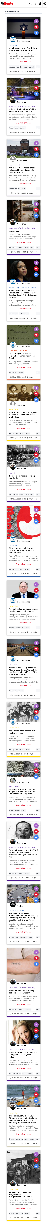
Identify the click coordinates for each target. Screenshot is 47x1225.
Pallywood (17, 786)
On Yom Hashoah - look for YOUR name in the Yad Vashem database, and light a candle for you (23, 853)
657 (23, 377)
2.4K (23, 941)
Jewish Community (20, 165)
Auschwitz (13, 189)
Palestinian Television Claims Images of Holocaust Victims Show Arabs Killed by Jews (22, 791)
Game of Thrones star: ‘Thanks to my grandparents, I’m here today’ (22, 1054)
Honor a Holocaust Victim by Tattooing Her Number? (21, 991)
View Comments (23, 62)
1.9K (24, 1218)
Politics (11, 45)
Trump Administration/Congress (25, 288)
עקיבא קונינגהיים (23, 782)
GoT (23, 1073)
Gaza (11, 128)
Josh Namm (21, 102)
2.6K (23, 1014)
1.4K (23, 574)
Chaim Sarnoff (22, 405)
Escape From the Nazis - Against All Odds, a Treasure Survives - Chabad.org (23, 414)
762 (23, 438)
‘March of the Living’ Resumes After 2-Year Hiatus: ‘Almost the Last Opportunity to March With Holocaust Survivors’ (23, 671)
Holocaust (23, 67)
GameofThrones (15, 1073)
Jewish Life (23, 351)
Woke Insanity (19, 910)
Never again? (14, 231)
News (11, 106)
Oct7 (32, 247)
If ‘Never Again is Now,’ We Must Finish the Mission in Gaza (23, 110)
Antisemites (13, 314)
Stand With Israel (23, 41)
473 (23, 815)
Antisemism (13, 494)
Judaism (28, 1009)
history (11, 1139)
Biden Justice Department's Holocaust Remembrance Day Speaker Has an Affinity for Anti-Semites (23, 293)
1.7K (23, 754)
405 (23, 132)
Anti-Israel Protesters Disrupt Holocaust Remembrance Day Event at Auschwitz (22, 170)
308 (23, 193)
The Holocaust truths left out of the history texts (23, 732)
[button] (30, 3)
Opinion (17, 45)
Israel (16, 128)
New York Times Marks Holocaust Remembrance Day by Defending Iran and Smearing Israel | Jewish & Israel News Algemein (23, 917)
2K (24, 878)
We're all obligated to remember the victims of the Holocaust (23, 610)
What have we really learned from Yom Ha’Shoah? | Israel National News (21, 550)
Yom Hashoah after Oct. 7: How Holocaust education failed (23, 49)
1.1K (23, 695)
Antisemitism (14, 67)
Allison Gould (22, 160)
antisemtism (13, 937)
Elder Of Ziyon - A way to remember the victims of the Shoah (22, 356)
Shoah (27, 569)
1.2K (23, 632)
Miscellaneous (13, 351)
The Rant (20, 906)
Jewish (31, 67)
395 (23, 252)
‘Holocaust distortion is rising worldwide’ (22, 477)
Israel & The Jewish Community (24, 106)
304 (23, 71)
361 (23, 318)
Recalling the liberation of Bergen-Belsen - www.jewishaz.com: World (20, 1194)
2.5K (23, 1078)
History (11, 409)
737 (23, 499)
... (37, 66)
